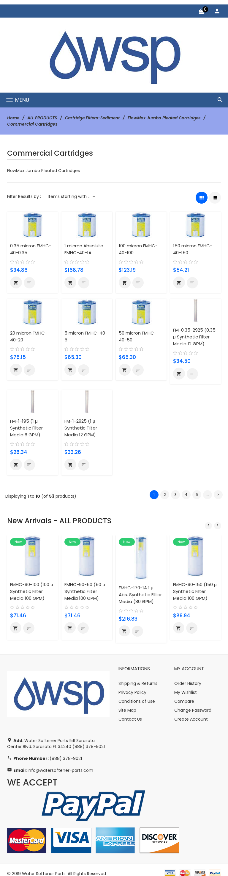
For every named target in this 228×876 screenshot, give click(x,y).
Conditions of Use (136, 694)
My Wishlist (185, 685)
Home (13, 118)
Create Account (191, 712)
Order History (187, 676)
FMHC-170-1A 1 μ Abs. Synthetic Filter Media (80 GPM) (140, 587)
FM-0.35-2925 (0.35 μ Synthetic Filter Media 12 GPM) (194, 337)
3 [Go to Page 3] (175, 494)
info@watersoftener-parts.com (60, 763)
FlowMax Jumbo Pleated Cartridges (169, 118)
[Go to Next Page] (218, 494)
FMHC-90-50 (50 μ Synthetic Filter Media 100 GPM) (84, 586)
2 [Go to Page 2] (165, 494)
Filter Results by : (24, 196)
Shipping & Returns (137, 676)
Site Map (127, 703)
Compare (184, 694)
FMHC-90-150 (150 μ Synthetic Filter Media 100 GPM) (195, 586)
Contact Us (130, 712)
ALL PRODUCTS (43, 118)
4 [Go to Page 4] (186, 494)
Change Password (192, 703)
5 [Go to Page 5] (197, 494)
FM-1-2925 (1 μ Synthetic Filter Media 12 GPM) (80, 428)
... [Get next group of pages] (207, 494)
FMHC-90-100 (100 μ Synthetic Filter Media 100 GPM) (31, 586)
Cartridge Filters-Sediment (95, 118)
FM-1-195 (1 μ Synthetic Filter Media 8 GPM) (26, 428)
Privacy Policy (132, 685)
